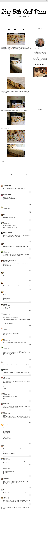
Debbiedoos (5, 369)
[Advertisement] (16, 538)
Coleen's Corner (6, 403)
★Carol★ (5, 251)
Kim (4, 272)
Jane (4, 412)
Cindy (4, 291)
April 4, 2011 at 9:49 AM (6, 208)
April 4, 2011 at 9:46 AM (6, 195)
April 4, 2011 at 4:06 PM (6, 348)
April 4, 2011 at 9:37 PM (6, 378)
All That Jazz (5, 313)
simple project (23, 174)
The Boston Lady (6, 497)
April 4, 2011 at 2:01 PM (6, 305)
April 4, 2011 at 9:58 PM (6, 394)
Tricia (4, 377)
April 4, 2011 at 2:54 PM (6, 329)
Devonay (4, 243)
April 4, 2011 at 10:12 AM (6, 233)
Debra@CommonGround (7, 232)
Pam (4, 445)
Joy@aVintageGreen (7, 185)
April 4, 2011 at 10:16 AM (6, 261)
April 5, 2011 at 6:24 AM (6, 404)
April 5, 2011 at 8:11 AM (6, 413)
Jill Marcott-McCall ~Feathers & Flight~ (10, 260)
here (11, 48)
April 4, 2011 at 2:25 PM (6, 314)
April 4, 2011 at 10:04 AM (6, 223)
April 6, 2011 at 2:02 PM (6, 468)
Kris (4, 214)
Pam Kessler (5, 458)
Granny (4, 339)
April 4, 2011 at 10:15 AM (6, 252)
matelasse (18, 174)
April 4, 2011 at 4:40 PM (6, 363)
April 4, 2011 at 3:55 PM (6, 340)
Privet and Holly (6, 424)
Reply (30, 204)
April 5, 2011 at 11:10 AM (6, 459)
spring (27, 174)
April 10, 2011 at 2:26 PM (6, 498)
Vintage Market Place (7, 194)
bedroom (5, 174)
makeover (14, 174)
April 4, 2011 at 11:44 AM (6, 284)
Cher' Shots (5, 304)
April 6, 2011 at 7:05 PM (6, 479)
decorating (10, 174)
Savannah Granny (6, 478)
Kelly (4, 393)
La (3, 222)
